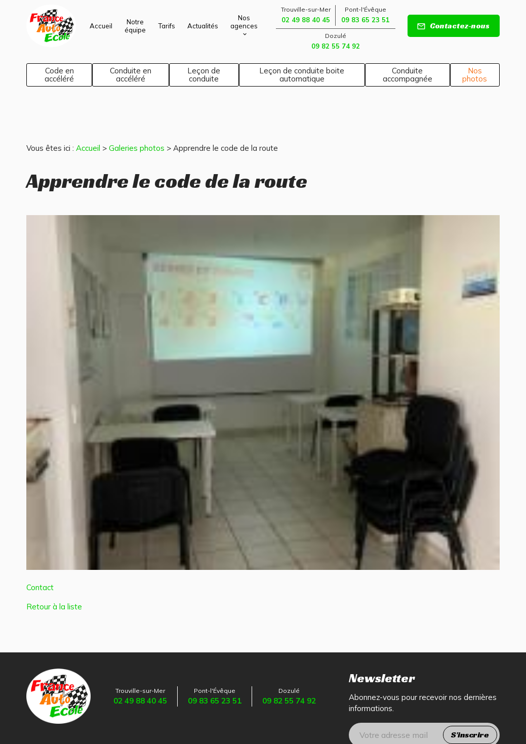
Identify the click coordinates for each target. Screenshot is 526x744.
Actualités (202, 26)
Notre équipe (135, 26)
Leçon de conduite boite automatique (301, 75)
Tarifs (166, 26)
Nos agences (244, 22)
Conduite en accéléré (130, 75)
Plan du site (47, 714)
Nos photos (474, 75)
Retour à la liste (54, 571)
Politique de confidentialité (183, 714)
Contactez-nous (453, 26)
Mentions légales (102, 714)
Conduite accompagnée (407, 75)
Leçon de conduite (203, 75)
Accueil (101, 26)
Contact (40, 552)
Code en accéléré (59, 75)
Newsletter (382, 642)
